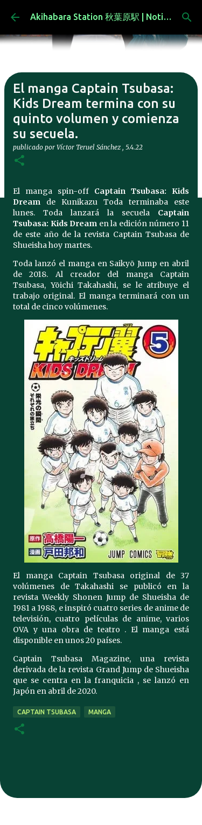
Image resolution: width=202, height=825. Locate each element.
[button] (19, 161)
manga (99, 711)
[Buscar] (186, 17)
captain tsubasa (46, 711)
